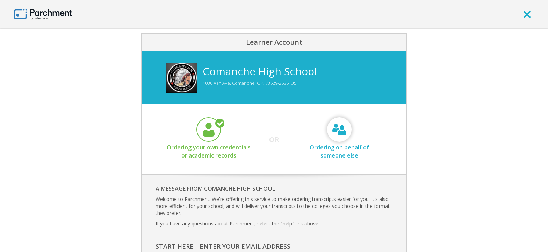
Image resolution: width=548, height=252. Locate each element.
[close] (527, 14)
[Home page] (43, 13)
